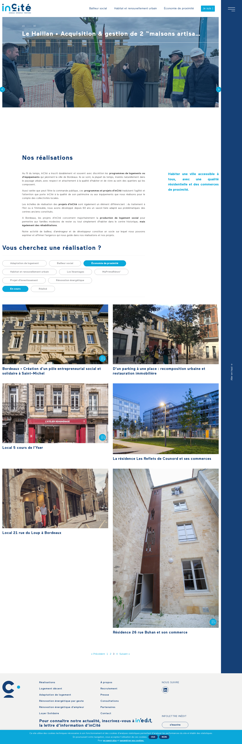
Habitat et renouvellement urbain (135, 8)
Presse (104, 695)
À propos (106, 682)
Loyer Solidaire (49, 713)
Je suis (208, 8)
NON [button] (164, 737)
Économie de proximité (179, 8)
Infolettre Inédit (174, 716)
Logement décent (50, 689)
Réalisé (43, 289)
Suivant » (124, 654)
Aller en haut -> (232, 372)
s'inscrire (175, 725)
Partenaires (107, 707)
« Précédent (98, 654)
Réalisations (47, 682)
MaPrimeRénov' (111, 272)
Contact (105, 713)
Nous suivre (170, 682)
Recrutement (108, 689)
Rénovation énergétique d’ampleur (61, 707)
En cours (15, 289)
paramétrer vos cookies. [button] (132, 741)
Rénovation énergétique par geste (61, 701)
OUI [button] (153, 737)
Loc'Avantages (75, 272)
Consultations (109, 701)
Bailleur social (98, 8)
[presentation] (218, 89)
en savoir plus (110, 741)
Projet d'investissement (24, 280)
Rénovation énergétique (70, 280)
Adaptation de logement (24, 263)
